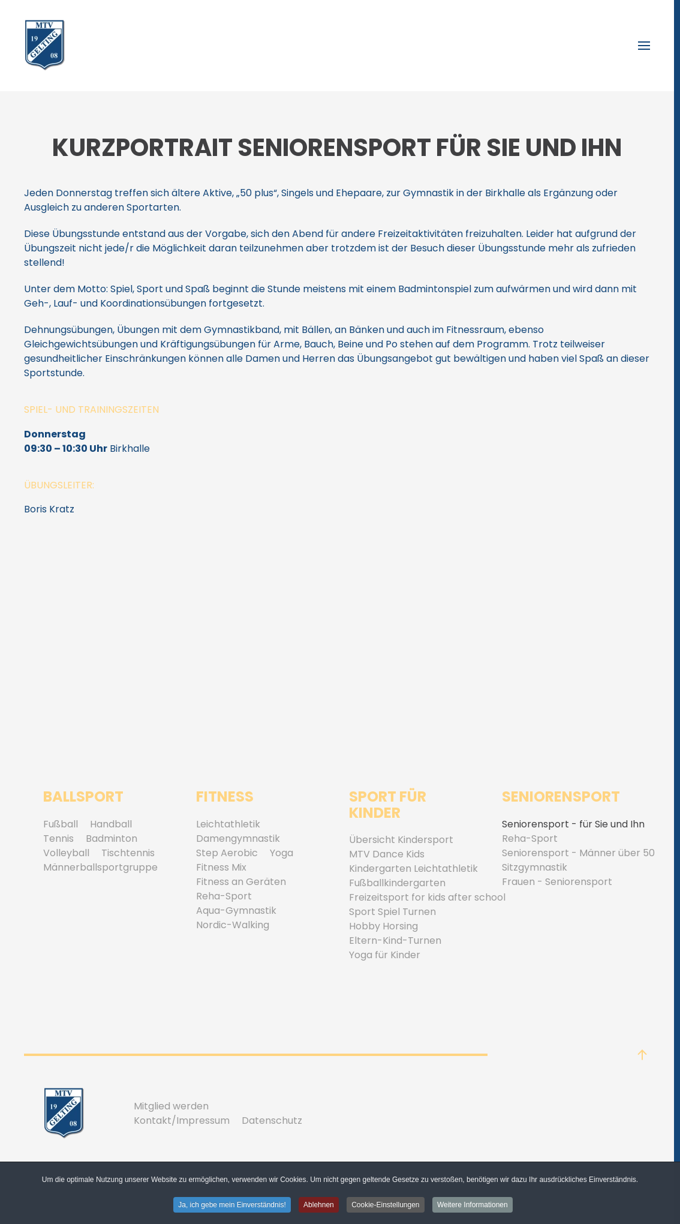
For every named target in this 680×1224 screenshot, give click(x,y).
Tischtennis (128, 853)
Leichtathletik (228, 824)
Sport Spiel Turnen (392, 912)
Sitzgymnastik (534, 867)
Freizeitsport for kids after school (427, 897)
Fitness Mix (221, 867)
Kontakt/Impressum (182, 1120)
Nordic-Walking (232, 925)
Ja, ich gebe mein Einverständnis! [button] (231, 1205)
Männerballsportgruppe (100, 867)
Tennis (58, 838)
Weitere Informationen (472, 1205)
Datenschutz (272, 1120)
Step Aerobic (227, 853)
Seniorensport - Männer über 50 (578, 853)
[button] (644, 46)
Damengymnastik (238, 838)
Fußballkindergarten (397, 883)
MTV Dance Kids (387, 854)
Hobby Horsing (383, 926)
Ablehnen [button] (318, 1205)
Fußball (60, 824)
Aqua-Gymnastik (236, 910)
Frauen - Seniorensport (557, 882)
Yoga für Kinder (384, 955)
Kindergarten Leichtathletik (413, 868)
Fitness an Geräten (241, 882)
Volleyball (66, 853)
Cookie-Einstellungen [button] (385, 1205)
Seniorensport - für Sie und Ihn (573, 824)
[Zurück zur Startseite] (45, 45)
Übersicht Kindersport (401, 840)
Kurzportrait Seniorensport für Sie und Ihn (337, 147)
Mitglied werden (171, 1106)
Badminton (111, 838)
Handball (111, 824)
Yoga (281, 853)
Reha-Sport (224, 896)
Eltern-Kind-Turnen (395, 940)
